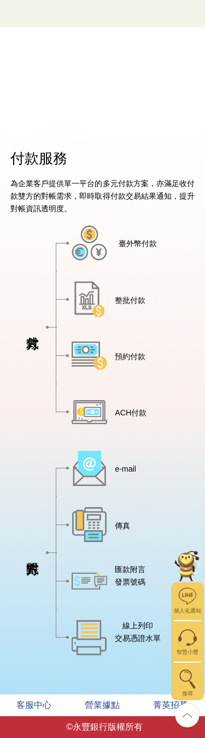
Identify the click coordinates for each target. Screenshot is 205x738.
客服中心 (33, 705)
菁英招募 (170, 705)
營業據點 (102, 705)
